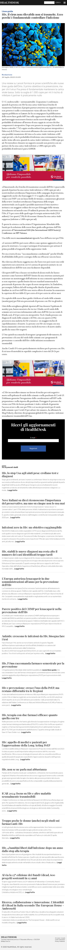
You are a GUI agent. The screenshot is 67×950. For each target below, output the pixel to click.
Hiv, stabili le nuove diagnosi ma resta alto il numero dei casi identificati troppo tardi (29, 553)
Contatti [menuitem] (63, 938)
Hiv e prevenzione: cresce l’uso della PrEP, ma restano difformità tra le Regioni (30, 689)
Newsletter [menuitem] (62, 939)
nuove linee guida (49, 670)
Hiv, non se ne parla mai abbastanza (24, 769)
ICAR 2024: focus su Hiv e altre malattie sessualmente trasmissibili (26, 795)
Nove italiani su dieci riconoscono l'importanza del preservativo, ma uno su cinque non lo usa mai (33, 501)
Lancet (24, 113)
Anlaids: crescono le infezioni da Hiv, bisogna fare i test (33, 637)
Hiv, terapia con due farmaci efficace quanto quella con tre (29, 716)
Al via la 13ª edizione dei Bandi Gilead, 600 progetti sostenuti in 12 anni (28, 876)
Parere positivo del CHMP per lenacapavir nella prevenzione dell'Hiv (31, 610)
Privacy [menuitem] (57, 941)
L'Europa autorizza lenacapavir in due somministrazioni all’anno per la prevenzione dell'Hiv (30, 582)
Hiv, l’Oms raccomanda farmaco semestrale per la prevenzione (33, 664)
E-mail (32, 438)
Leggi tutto (12, 490)
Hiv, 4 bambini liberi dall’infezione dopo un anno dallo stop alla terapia (32, 849)
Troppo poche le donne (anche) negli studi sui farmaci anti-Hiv (30, 822)
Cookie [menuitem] (57, 939)
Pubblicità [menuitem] (62, 941)
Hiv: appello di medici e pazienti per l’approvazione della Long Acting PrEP (26, 743)
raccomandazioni (24, 238)
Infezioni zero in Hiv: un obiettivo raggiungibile (32, 527)
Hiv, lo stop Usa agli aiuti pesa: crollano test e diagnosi (30, 474)
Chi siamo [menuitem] (57, 938)
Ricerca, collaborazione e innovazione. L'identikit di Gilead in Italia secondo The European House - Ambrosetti (33, 905)
